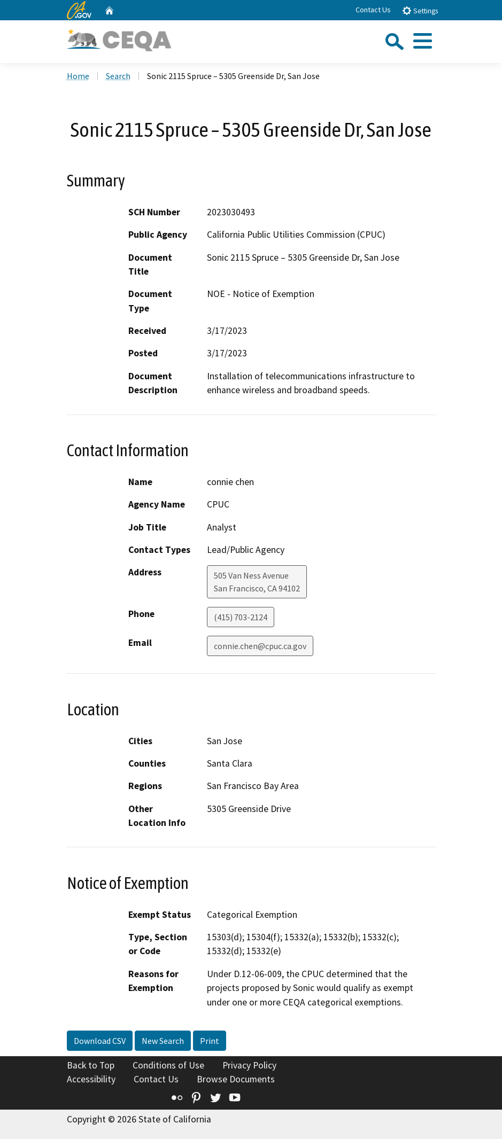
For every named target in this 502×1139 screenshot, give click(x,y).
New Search (163, 1040)
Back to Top (90, 1065)
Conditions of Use (168, 1065)
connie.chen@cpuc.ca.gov (260, 646)
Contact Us (373, 9)
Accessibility (91, 1079)
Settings (420, 10)
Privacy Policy (249, 1065)
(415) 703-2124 (240, 617)
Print (209, 1040)
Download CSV (100, 1040)
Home (78, 76)
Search (118, 76)
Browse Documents (236, 1079)
